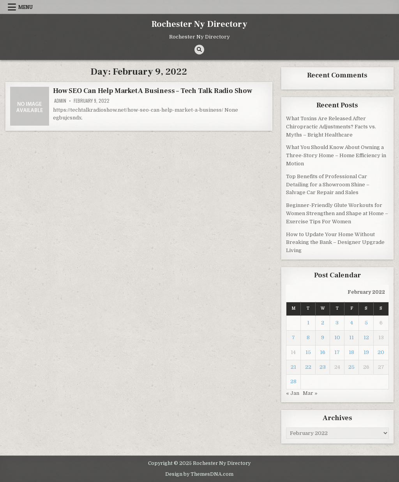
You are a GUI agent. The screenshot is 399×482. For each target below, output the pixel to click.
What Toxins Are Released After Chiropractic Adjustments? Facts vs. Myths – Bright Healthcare (331, 127)
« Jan (292, 393)
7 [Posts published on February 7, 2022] (293, 337)
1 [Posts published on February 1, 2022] (308, 323)
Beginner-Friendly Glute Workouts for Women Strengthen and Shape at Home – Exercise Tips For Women (337, 213)
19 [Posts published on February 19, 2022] (366, 352)
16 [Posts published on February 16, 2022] (322, 352)
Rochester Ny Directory (199, 24)
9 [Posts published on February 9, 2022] (322, 337)
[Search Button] (199, 49)
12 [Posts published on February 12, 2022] (366, 337)
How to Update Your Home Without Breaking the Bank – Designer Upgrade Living (335, 242)
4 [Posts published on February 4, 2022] (351, 323)
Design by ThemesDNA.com (199, 474)
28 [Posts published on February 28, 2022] (293, 381)
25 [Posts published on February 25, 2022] (351, 367)
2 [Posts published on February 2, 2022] (322, 323)
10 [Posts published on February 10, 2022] (337, 337)
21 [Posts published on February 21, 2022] (293, 367)
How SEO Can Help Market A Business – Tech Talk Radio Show (152, 90)
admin (60, 100)
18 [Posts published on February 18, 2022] (351, 352)
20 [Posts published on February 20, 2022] (381, 352)
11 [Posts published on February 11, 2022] (351, 337)
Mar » (310, 393)
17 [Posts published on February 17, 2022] (337, 352)
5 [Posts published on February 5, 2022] (366, 323)
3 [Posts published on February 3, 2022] (337, 323)
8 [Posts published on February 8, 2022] (308, 337)
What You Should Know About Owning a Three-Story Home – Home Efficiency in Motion (336, 155)
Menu (25, 7)
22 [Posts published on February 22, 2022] (308, 367)
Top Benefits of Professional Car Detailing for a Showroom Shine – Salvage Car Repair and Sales (327, 185)
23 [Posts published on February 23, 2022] (323, 367)
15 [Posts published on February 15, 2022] (308, 352)
